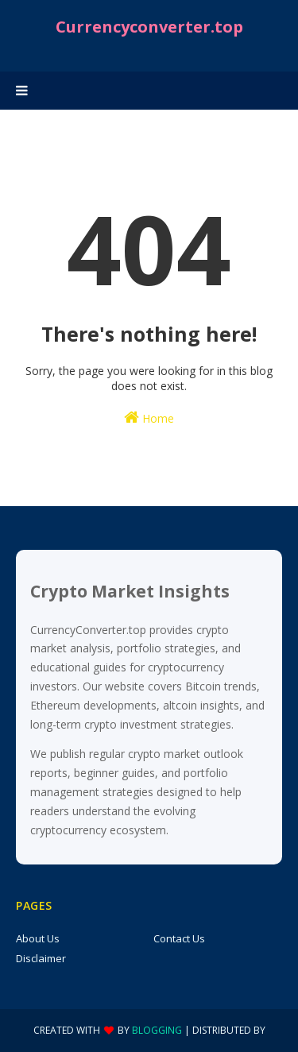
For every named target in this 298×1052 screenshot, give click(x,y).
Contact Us (179, 938)
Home (149, 417)
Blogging (157, 1030)
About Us (38, 938)
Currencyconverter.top (149, 26)
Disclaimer (41, 958)
